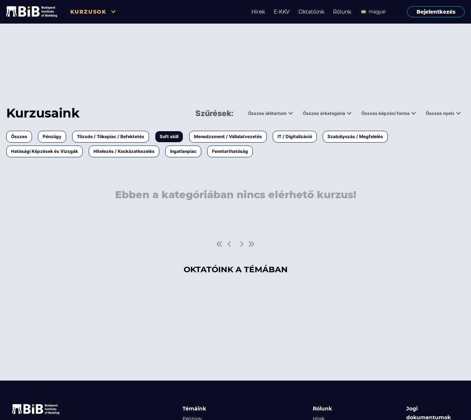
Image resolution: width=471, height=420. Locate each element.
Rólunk (342, 11)
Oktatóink (311, 11)
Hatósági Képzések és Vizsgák (44, 151)
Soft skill (169, 136)
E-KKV (282, 11)
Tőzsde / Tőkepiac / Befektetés (110, 136)
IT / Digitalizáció (294, 136)
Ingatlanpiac (183, 151)
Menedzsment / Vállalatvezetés (228, 136)
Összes (19, 136)
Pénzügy (52, 136)
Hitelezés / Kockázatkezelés (124, 151)
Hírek (258, 11)
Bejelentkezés (436, 11)
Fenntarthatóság (230, 151)
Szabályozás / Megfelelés (355, 136)
